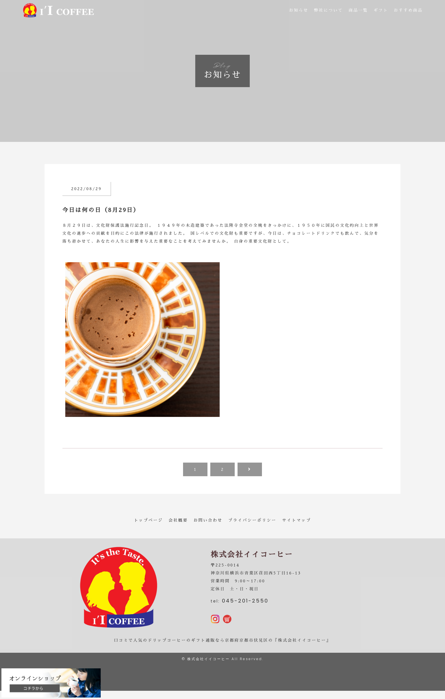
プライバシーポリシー (252, 520)
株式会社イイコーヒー (208, 667)
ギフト (381, 11)
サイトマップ (296, 520)
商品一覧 (358, 11)
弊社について (328, 11)
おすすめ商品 (408, 11)
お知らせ (298, 11)
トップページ (148, 520)
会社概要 (178, 520)
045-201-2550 (245, 604)
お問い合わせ (208, 520)
